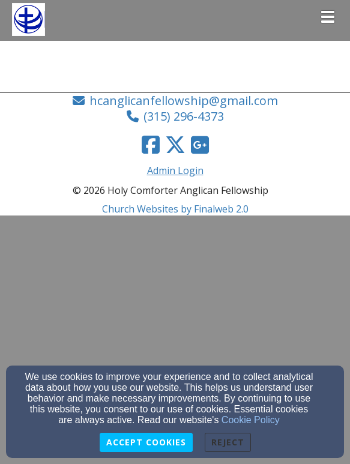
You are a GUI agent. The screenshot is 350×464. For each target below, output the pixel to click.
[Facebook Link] (151, 144)
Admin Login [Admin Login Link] (175, 170)
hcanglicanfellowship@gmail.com (183, 100)
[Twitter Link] (175, 144)
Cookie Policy (251, 420)
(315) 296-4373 (183, 116)
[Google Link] (200, 144)
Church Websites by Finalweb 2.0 (175, 208)
